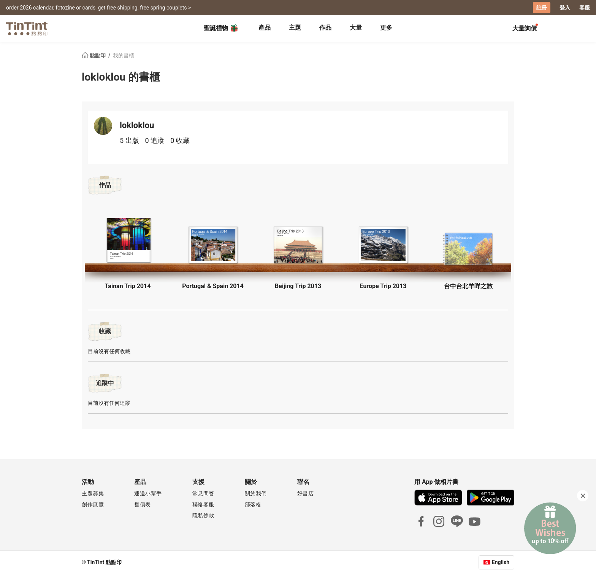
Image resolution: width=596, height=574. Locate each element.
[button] (128, 240)
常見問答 (203, 493)
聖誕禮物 (221, 28)
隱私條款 (203, 515)
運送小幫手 (148, 493)
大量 (356, 27)
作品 (325, 27)
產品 (264, 27)
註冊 (541, 8)
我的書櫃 (123, 55)
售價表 (142, 504)
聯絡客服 (203, 504)
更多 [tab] (386, 27)
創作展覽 (93, 504)
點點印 (94, 55)
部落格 (253, 504)
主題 (295, 27)
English (500, 562)
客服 (584, 8)
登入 (565, 8)
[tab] (264, 28)
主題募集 (93, 493)
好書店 (305, 493)
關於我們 (256, 493)
